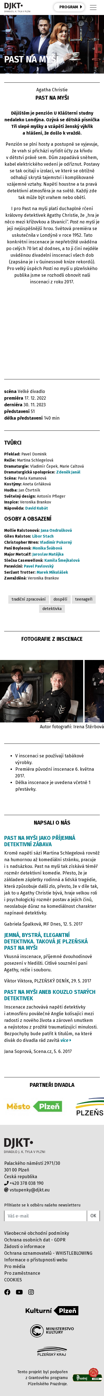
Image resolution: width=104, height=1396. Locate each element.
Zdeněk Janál (68, 472)
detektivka (52, 608)
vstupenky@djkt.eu (27, 1190)
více (65, 1040)
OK (93, 1215)
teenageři (83, 599)
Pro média (14, 1266)
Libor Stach (43, 536)
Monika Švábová (47, 548)
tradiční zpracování (29, 599)
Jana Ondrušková (56, 530)
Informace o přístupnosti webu (35, 1260)
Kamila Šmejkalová (62, 560)
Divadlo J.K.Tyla (24, 1145)
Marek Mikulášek (52, 572)
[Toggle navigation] (93, 7)
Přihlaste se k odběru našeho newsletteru (42, 1205)
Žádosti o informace (24, 1246)
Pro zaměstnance (22, 1273)
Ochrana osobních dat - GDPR (34, 1240)
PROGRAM (70, 7)
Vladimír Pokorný (56, 542)
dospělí (60, 599)
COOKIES (13, 1279)
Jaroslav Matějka (48, 554)
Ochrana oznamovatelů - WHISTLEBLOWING (48, 1253)
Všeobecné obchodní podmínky (36, 1233)
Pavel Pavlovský (39, 566)
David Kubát (36, 508)
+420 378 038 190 (24, 1183)
